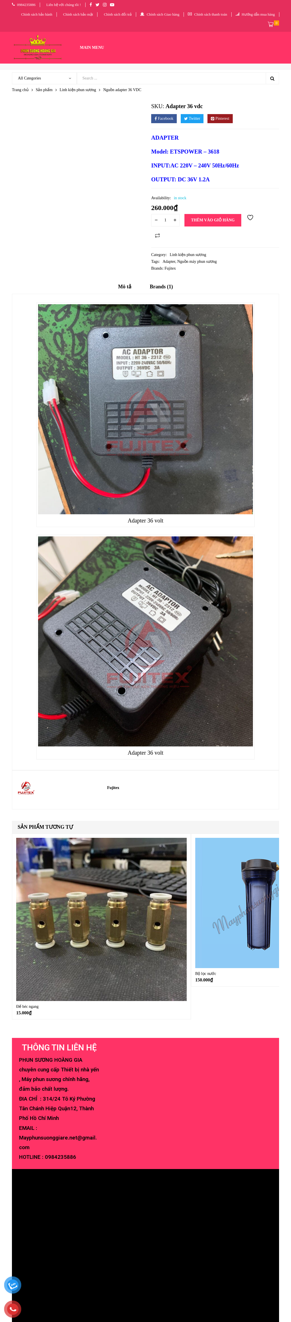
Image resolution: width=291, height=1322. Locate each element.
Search (272, 78)
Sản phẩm (44, 90)
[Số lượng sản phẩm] (165, 220)
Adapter (169, 261)
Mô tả (124, 286)
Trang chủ (20, 90)
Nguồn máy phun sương (197, 261)
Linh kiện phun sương (78, 90)
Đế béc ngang (27, 1006)
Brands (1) (161, 286)
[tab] (125, 288)
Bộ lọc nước (205, 973)
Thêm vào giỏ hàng (212, 220)
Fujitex (170, 268)
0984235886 (60, 1157)
